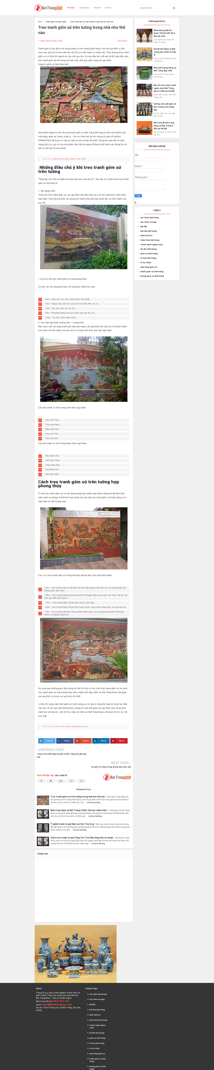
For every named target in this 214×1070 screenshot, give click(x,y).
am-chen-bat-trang (149, 217)
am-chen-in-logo (148, 222)
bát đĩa (143, 226)
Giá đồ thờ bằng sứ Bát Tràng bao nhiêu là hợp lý (165, 52)
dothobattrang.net (133, 1065)
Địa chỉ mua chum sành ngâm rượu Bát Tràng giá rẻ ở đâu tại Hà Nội (165, 88)
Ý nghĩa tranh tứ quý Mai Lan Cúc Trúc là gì (73, 811)
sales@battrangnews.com (57, 991)
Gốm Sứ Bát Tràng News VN (81, 1065)
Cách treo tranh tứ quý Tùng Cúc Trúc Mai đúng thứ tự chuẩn (83, 824)
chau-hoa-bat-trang (149, 240)
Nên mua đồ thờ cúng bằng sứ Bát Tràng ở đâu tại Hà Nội (164, 125)
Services (97, 8)
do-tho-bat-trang (148, 249)
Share (63, 741)
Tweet (45, 741)
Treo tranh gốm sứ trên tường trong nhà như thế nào (78, 783)
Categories (84, 8)
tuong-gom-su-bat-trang (152, 276)
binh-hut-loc (146, 235)
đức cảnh (60, 762)
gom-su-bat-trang (148, 253)
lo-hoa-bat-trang (148, 258)
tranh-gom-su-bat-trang (51, 41)
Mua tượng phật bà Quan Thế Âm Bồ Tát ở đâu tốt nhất (164, 33)
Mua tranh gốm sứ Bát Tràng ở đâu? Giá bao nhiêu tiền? (80, 797)
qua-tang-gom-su (148, 267)
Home (71, 8)
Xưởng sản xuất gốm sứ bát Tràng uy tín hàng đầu (165, 107)
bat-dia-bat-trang (148, 231)
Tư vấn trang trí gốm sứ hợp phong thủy (70, 726)
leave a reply (122, 41)
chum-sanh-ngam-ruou (151, 244)
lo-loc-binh (145, 262)
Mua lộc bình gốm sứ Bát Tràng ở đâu (69, 158)
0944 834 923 (61, 988)
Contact (108, 8)
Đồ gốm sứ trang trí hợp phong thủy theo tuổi (111, 754)
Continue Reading (93, 789)
